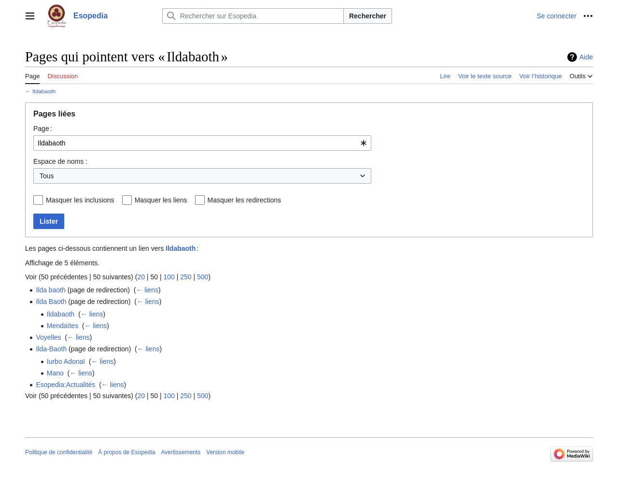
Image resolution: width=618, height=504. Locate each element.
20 (141, 277)
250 (185, 277)
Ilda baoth (51, 290)
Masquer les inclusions (80, 200)
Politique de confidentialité (58, 452)
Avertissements (181, 452)
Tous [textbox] (47, 176)
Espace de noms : (60, 161)
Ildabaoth (44, 91)
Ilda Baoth (51, 301)
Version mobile (225, 452)
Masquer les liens (161, 200)
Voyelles (48, 337)
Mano (55, 373)
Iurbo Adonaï (66, 361)
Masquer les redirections (244, 200)
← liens (147, 290)
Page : (42, 128)
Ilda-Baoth (51, 349)
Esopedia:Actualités (65, 385)
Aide (586, 57)
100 (168, 277)
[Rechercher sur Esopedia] (253, 16)
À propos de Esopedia (126, 452)
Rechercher (367, 16)
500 (202, 277)
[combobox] (202, 143)
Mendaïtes (62, 326)
